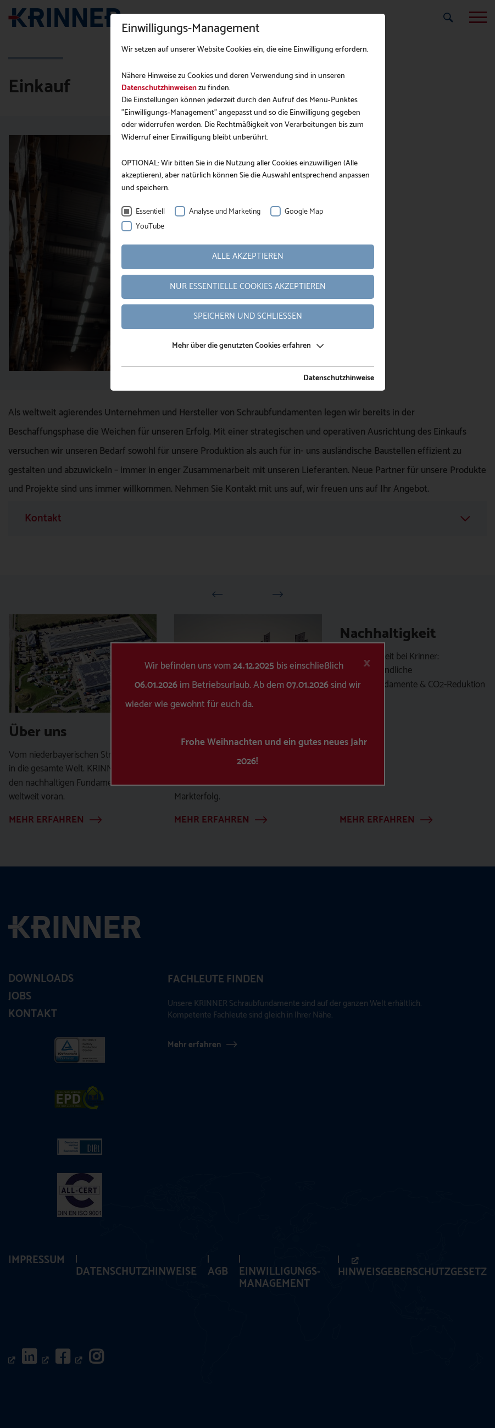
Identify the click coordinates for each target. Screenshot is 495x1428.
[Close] (367, 663)
